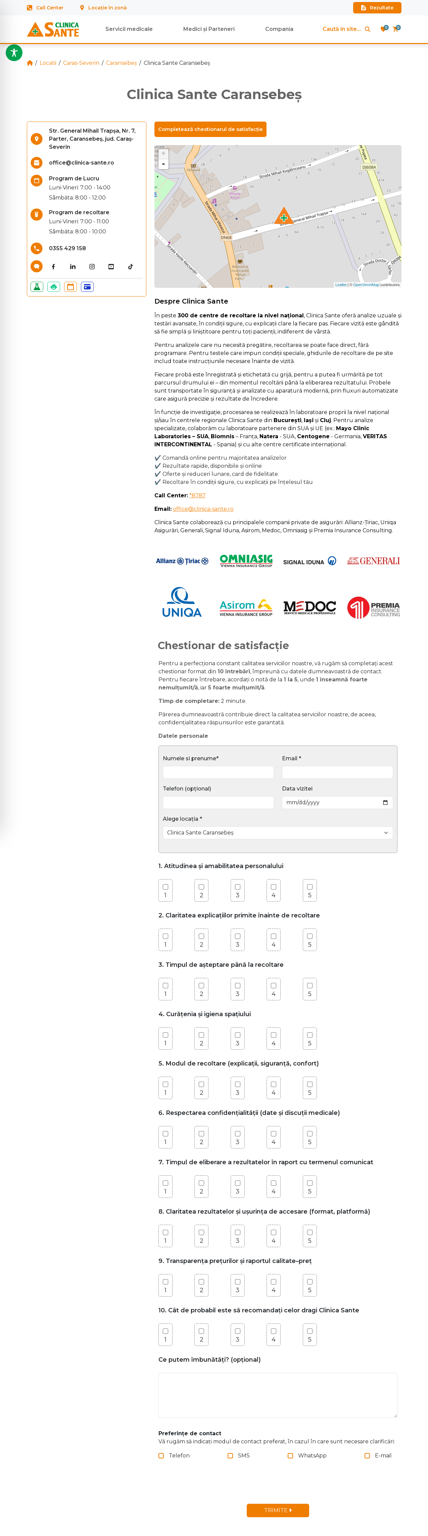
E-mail (383, 1455)
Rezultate (377, 8)
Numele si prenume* (191, 758)
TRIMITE (278, 1510)
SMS (244, 1455)
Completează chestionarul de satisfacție (210, 129)
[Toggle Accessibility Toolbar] (14, 53)
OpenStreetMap (366, 285)
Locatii (48, 63)
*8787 (197, 495)
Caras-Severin (81, 63)
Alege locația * (182, 819)
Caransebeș (121, 63)
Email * (291, 758)
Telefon (179, 1455)
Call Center (45, 8)
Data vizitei (297, 788)
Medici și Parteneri (209, 29)
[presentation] (213, 1485)
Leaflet (340, 285)
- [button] (163, 164)
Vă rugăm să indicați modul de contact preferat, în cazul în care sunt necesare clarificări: (276, 1437)
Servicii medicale (129, 29)
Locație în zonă (103, 8)
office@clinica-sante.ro (203, 509)
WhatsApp (312, 1455)
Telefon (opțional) (187, 788)
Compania (279, 29)
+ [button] (163, 154)
